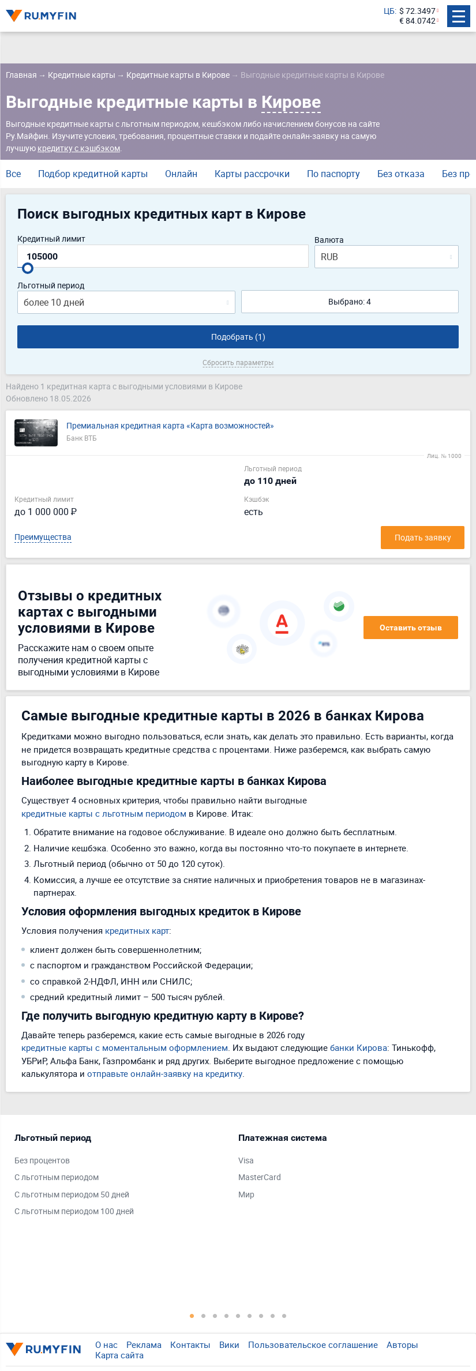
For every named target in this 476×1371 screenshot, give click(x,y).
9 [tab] (284, 1315)
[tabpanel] (120, 1177)
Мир (246, 1195)
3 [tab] (215, 1315)
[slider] (27, 268)
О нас (106, 1344)
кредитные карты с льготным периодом (103, 813)
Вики (229, 1344)
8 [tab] (273, 1315)
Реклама (144, 1344)
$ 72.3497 (417, 11)
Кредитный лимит (51, 239)
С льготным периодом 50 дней (71, 1195)
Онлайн (181, 173)
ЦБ (389, 11)
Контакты (190, 1344)
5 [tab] (238, 1315)
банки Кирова (358, 1047)
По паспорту (333, 173)
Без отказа (401, 173)
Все (13, 173)
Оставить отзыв (411, 627)
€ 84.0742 (417, 21)
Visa (246, 1161)
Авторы (402, 1344)
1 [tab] (192, 1315)
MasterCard (259, 1177)
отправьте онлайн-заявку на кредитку (164, 1073)
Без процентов (42, 1161)
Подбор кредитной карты (93, 173)
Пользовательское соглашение (313, 1344)
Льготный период (50, 286)
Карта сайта (119, 1355)
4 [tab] (227, 1315)
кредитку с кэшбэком (79, 147)
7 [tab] (261, 1315)
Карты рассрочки (252, 173)
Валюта (329, 240)
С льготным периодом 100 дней (74, 1211)
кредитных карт (137, 930)
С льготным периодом (56, 1177)
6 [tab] (250, 1315)
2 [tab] (203, 1315)
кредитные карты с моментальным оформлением (124, 1047)
